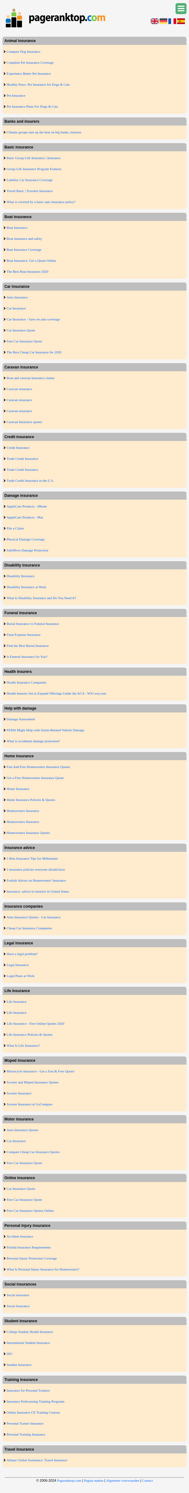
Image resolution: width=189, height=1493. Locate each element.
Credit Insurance (18, 447)
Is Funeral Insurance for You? (27, 656)
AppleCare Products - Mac (25, 517)
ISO (9, 1354)
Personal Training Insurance (26, 1434)
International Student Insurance (28, 1343)
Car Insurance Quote (21, 330)
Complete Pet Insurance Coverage (30, 62)
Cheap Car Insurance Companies (29, 928)
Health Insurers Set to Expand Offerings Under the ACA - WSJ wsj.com (56, 693)
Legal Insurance (18, 965)
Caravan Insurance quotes (24, 422)
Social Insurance (18, 1306)
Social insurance (18, 1295)
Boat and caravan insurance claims (31, 378)
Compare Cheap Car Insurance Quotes (33, 1152)
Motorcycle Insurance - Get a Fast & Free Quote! (41, 1071)
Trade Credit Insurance (22, 458)
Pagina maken (93, 1480)
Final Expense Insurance (23, 634)
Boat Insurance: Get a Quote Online (31, 260)
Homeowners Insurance (23, 811)
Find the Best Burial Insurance (28, 645)
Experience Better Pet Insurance (29, 73)
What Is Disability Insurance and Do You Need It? (41, 598)
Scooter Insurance (19, 1093)
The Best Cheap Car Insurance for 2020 (34, 352)
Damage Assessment (21, 719)
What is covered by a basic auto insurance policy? (41, 202)
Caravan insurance (19, 389)
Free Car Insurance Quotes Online (30, 1210)
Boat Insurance (17, 227)
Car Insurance (16, 308)
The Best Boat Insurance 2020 (27, 271)
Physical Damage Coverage (26, 539)
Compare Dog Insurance (23, 51)
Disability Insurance (20, 576)
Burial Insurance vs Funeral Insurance (33, 624)
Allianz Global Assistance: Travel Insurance (37, 1460)
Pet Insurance (16, 95)
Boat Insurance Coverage (24, 249)
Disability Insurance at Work (26, 587)
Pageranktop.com (69, 1480)
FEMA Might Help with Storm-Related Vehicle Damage (45, 730)
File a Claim (15, 528)
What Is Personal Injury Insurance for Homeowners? (43, 1269)
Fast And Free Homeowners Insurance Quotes (38, 767)
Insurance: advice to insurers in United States (38, 891)
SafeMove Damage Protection (27, 550)
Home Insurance (18, 789)
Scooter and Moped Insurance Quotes (33, 1082)
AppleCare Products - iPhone (27, 506)
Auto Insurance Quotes (22, 1130)
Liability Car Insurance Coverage (30, 180)
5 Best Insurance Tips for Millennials (32, 858)
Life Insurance (17, 1001)
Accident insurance (20, 1236)
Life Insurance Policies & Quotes (30, 1034)
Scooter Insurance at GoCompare (29, 1104)
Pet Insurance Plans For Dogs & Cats (32, 106)
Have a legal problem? (22, 954)
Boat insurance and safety (24, 238)
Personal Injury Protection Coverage (32, 1258)
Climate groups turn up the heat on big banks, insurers (44, 132)
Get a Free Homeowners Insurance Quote (35, 778)
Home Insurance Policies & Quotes (31, 800)
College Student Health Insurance (30, 1332)
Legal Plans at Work (20, 976)
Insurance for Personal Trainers (28, 1390)
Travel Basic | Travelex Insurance (30, 191)
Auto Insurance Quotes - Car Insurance (33, 917)
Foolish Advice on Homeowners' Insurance (36, 880)
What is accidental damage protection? (33, 741)
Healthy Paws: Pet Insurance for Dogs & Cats (38, 84)
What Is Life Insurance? (23, 1045)
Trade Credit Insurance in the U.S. (30, 480)
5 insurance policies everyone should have (36, 869)
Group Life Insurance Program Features (34, 169)
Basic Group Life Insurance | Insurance (33, 158)
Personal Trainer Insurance (25, 1423)
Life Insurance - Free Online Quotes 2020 (35, 1023)
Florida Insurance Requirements (29, 1247)
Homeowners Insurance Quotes (28, 833)
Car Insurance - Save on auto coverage (33, 319)
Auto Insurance (17, 297)
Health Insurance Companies (26, 682)
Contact (147, 1480)
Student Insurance (19, 1365)
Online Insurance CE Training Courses (33, 1412)
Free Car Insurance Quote (24, 341)
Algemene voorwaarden (122, 1480)
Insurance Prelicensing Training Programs (36, 1401)
